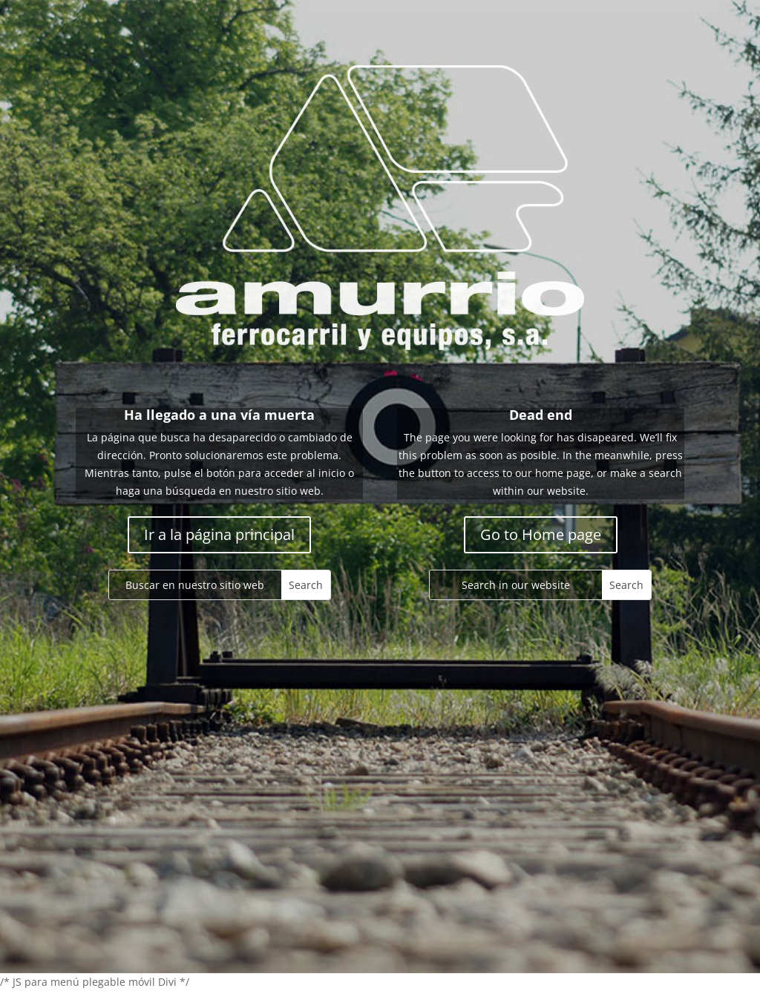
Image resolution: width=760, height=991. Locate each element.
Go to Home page (540, 534)
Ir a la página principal (219, 534)
